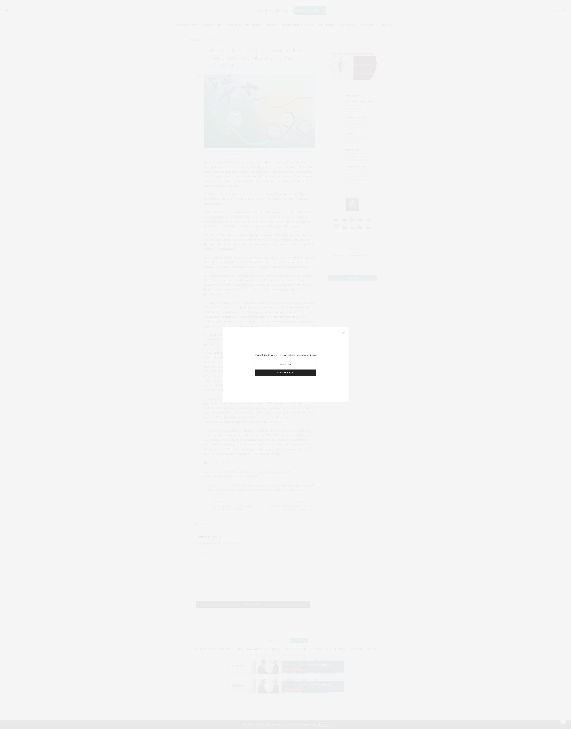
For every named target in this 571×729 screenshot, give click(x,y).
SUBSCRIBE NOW (285, 372)
